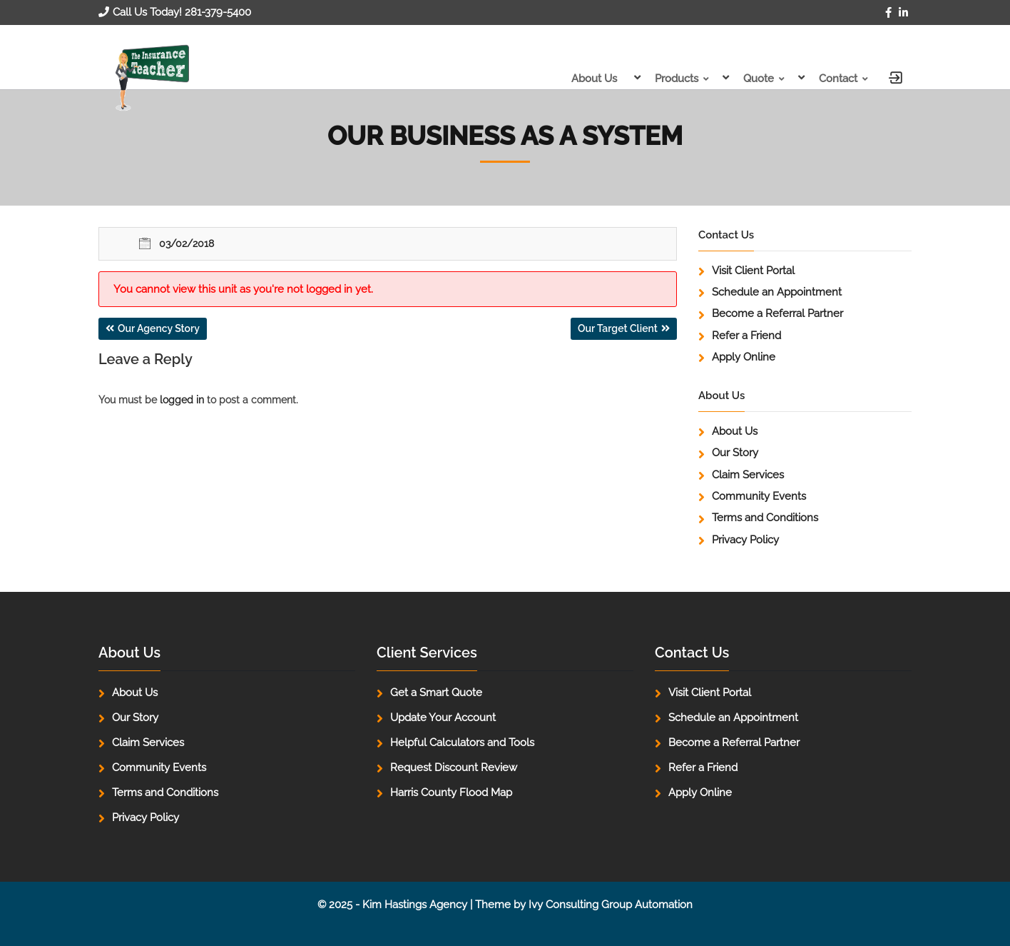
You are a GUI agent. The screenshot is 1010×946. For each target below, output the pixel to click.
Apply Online (743, 357)
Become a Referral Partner (777, 313)
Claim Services (748, 474)
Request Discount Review (453, 767)
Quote (758, 78)
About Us (594, 78)
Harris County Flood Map (451, 792)
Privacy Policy (745, 539)
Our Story (735, 452)
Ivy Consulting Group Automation (611, 904)
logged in (182, 400)
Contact (838, 78)
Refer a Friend (746, 335)
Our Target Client (618, 328)
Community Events (759, 496)
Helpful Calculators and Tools (462, 742)
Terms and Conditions (765, 517)
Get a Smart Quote (436, 692)
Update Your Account (443, 717)
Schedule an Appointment (777, 292)
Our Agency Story (159, 328)
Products (676, 78)
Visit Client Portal (753, 270)
